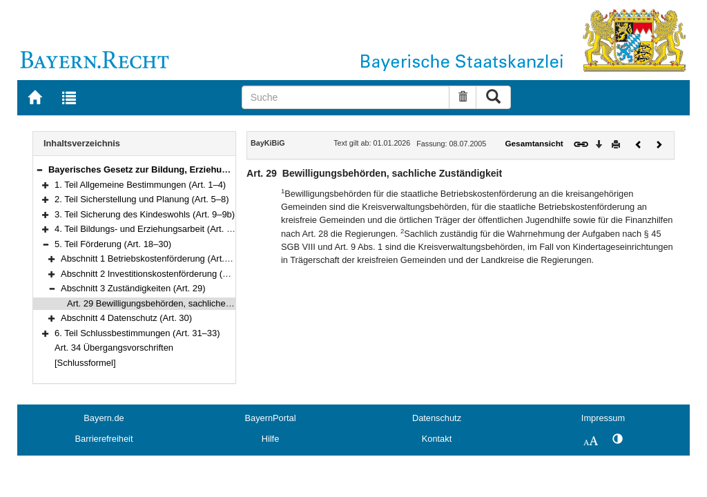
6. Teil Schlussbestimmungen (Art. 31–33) (137, 333)
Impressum (603, 418)
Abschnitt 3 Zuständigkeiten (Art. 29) (133, 288)
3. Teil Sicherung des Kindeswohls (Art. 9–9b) (145, 214)
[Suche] (346, 97)
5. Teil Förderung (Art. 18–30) (113, 244)
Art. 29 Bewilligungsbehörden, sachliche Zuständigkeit (174, 303)
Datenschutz (436, 418)
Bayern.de (104, 418)
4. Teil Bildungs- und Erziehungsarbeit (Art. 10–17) (154, 229)
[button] (39, 169)
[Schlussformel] (85, 363)
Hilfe (271, 438)
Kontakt (437, 438)
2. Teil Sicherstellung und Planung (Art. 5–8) (142, 199)
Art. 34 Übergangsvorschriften (114, 347)
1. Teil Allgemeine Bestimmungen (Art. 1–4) (140, 184)
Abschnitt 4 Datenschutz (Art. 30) (126, 318)
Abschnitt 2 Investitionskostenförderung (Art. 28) (156, 274)
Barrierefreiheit (104, 438)
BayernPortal (270, 418)
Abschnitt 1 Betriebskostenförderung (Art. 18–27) (158, 258)
